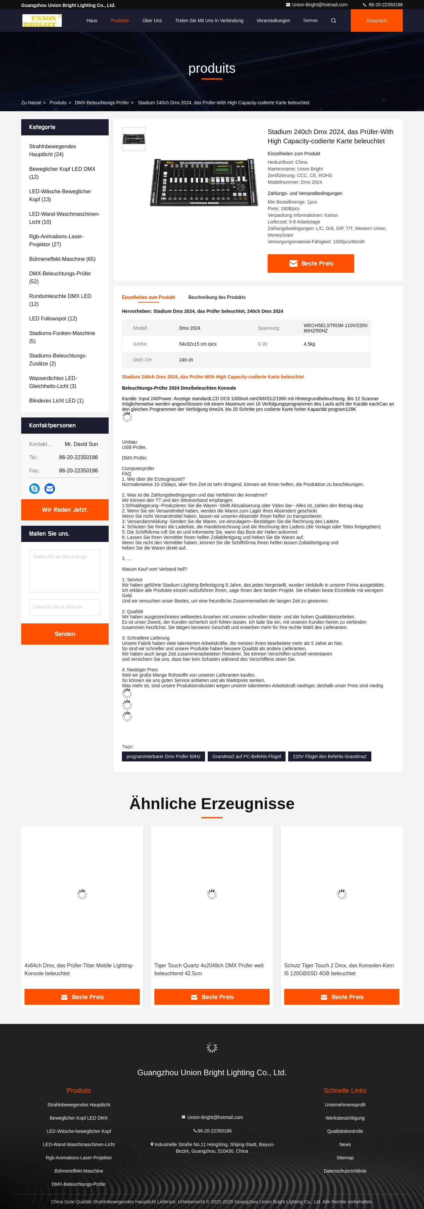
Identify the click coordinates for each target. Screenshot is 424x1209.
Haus (91, 20)
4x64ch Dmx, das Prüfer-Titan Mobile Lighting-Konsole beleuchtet (79, 969)
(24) (52, 150)
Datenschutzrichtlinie (345, 1171)
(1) (56, 401)
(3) (53, 382)
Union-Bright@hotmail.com (317, 4)
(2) (58, 359)
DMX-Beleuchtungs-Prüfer (102, 102)
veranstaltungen (273, 20)
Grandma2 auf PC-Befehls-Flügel (246, 756)
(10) (64, 218)
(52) (60, 277)
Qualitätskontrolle (345, 1131)
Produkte (120, 20)
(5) (62, 337)
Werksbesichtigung (345, 1118)
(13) (60, 195)
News (345, 1144)
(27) (56, 240)
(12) (62, 173)
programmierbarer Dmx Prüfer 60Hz (163, 756)
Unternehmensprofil (345, 1104)
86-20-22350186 (382, 4)
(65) (62, 259)
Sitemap (345, 1157)
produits (58, 102)
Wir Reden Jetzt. (65, 510)
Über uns (152, 20)
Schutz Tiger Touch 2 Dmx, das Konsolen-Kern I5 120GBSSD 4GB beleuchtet (339, 969)
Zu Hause (31, 102)
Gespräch (377, 20)
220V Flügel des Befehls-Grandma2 (330, 756)
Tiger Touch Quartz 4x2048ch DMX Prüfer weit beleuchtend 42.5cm (209, 969)
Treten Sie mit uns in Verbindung (209, 20)
